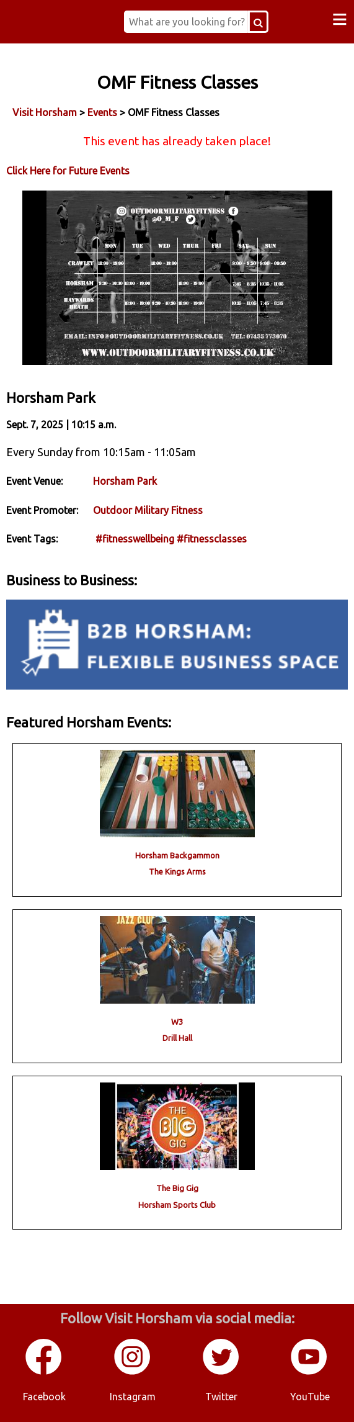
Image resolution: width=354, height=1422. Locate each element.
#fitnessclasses (212, 538)
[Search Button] (258, 22)
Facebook (44, 1396)
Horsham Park (125, 481)
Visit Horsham (44, 112)
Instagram (133, 1396)
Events (102, 112)
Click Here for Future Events (68, 170)
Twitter (221, 1396)
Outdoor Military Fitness (148, 510)
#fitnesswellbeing (134, 538)
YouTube (310, 1396)
